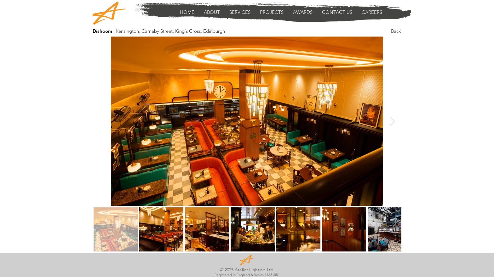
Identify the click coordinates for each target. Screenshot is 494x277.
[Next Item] (392, 121)
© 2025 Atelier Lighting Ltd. (247, 270)
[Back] (396, 30)
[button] (240, 12)
